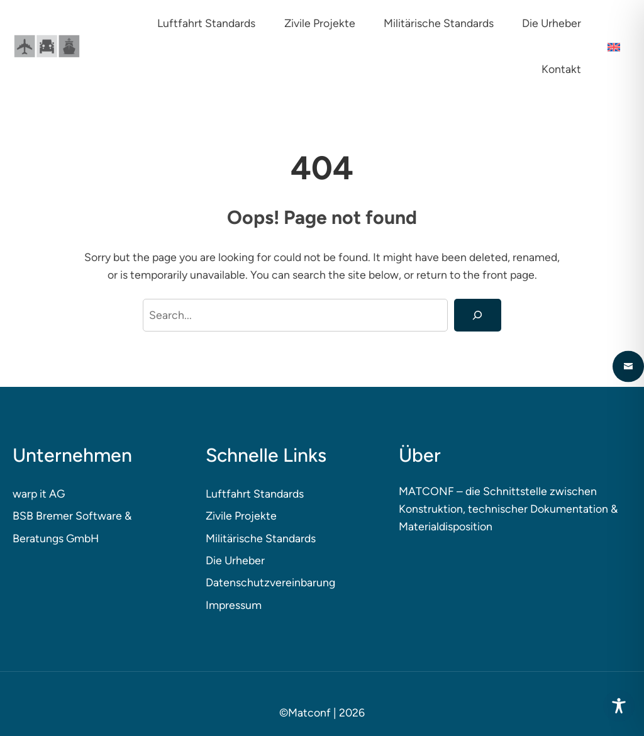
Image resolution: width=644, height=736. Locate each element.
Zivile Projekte (241, 515)
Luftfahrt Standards (255, 493)
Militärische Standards (261, 538)
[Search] (477, 315)
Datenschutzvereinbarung (270, 582)
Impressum (234, 604)
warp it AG (39, 493)
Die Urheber (235, 560)
